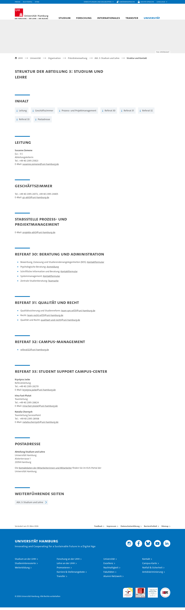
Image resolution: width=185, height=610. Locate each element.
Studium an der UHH (25, 561)
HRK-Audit (152, 591)
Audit (137, 591)
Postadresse (44, 121)
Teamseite (53, 283)
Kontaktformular (95, 264)
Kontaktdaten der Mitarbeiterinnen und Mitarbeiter (45, 470)
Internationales (108, 18)
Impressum (111, 528)
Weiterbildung (22, 570)
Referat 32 (147, 113)
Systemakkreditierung (165, 591)
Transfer (132, 18)
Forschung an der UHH (68, 561)
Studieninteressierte (25, 565)
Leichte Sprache (147, 1)
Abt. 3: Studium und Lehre (30, 504)
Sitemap (164, 528)
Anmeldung (53, 269)
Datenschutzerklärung (130, 528)
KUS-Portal (27, 1)
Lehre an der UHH (66, 565)
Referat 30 (110, 113)
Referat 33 (24, 121)
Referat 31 (129, 113)
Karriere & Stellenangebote (71, 574)
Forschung (84, 18)
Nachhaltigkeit (110, 570)
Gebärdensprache (127, 1)
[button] (99, 2)
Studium (65, 18)
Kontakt (146, 561)
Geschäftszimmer (44, 113)
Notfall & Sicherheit (152, 570)
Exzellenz (108, 565)
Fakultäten (108, 574)
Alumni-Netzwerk (112, 578)
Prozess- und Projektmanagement (79, 113)
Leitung (23, 113)
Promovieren (63, 570)
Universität (152, 18)
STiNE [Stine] (37, 1)
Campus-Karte (149, 565)
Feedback (98, 528)
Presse (17, 1)
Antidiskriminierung (152, 574)
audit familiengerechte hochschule (128, 594)
